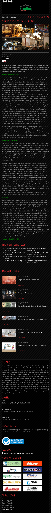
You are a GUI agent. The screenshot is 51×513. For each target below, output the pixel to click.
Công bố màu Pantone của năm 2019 (28, 280)
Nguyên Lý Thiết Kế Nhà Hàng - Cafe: (18, 21)
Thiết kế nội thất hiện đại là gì (13, 261)
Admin (8, 56)
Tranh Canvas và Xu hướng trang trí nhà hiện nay (32, 345)
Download (27, 432)
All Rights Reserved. (8, 509)
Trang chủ (5, 17)
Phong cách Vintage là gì (25, 293)
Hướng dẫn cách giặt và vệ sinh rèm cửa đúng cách (33, 306)
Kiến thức (13, 17)
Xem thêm (21, 285)
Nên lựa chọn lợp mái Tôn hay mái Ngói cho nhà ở (32, 319)
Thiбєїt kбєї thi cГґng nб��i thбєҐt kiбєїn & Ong (18, 453)
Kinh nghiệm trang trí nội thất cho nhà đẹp (30, 332)
